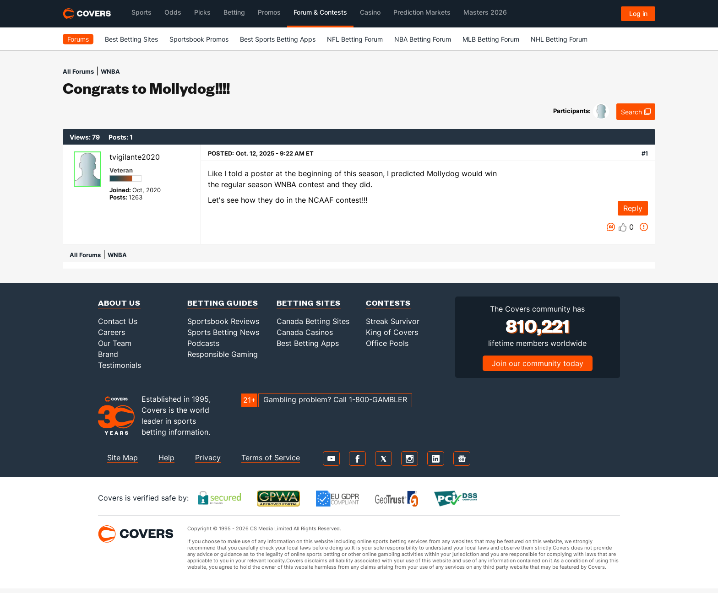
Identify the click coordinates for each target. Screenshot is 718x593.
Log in (638, 13)
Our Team (114, 343)
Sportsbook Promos (198, 39)
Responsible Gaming (222, 354)
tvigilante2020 (134, 157)
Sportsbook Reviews (223, 321)
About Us (119, 302)
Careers (111, 332)
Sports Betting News (223, 332)
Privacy (208, 457)
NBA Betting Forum (422, 39)
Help (166, 457)
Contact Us (117, 321)
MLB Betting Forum (490, 39)
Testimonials (119, 365)
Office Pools (387, 343)
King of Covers (392, 332)
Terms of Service (270, 457)
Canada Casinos (305, 332)
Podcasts (203, 343)
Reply (632, 208)
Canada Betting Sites (313, 321)
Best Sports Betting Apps (277, 39)
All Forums (78, 71)
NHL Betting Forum (559, 39)
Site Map (122, 457)
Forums (78, 39)
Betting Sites (309, 302)
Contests (388, 302)
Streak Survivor (392, 321)
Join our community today (537, 363)
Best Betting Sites (131, 39)
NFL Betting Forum (355, 39)
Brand (108, 354)
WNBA (110, 71)
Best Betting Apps (308, 343)
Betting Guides (222, 302)
